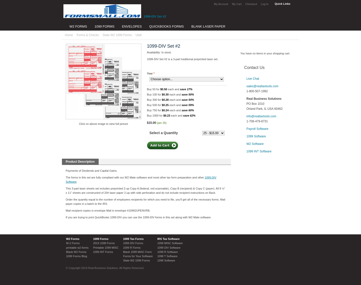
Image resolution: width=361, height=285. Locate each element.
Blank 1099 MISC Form (137, 251)
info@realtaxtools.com (261, 116)
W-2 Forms (73, 243)
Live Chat (252, 78)
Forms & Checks (88, 35)
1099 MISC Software (170, 243)
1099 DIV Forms (133, 243)
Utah (138, 35)
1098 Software (166, 260)
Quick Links (282, 3)
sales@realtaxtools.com (262, 86)
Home (69, 35)
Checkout (251, 4)
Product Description (80, 161)
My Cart (237, 4)
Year (151, 73)
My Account (221, 4)
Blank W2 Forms (76, 251)
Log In (264, 4)
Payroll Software (257, 129)
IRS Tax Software (168, 238)
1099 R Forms (132, 247)
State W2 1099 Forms (117, 35)
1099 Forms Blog (76, 256)
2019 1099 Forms (104, 243)
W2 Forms (72, 238)
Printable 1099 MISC (106, 247)
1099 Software (256, 136)
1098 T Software (167, 256)
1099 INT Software (259, 151)
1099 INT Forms (103, 251)
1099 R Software (167, 251)
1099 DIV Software (168, 247)
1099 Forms (100, 238)
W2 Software (255, 144)
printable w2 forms (77, 247)
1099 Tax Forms (133, 238)
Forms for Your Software (138, 256)
